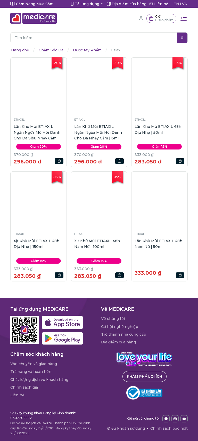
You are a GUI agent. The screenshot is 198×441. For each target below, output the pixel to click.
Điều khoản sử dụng (126, 428)
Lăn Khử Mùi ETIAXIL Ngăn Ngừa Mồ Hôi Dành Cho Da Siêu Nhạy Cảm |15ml (37, 132)
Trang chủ (19, 50)
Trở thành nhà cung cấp (123, 334)
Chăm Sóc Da (51, 50)
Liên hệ (17, 395)
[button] (161, 18)
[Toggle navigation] (183, 18)
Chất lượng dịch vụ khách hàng (39, 379)
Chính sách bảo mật (169, 428)
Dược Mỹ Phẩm (87, 50)
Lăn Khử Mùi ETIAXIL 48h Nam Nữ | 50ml (158, 244)
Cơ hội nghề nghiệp (119, 326)
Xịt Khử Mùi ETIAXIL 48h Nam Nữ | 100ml (97, 244)
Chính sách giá (24, 387)
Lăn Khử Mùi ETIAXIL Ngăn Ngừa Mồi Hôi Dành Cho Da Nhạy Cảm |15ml (98, 132)
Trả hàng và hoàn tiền (30, 371)
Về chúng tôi (113, 318)
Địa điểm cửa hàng (118, 342)
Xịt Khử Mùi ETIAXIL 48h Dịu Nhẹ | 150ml (36, 244)
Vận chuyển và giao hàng (33, 363)
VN (185, 4)
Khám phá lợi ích (144, 376)
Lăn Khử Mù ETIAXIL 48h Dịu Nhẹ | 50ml (158, 129)
